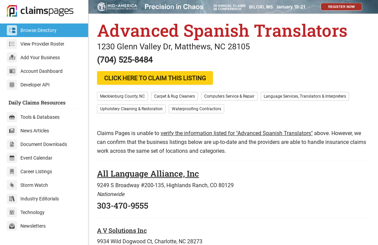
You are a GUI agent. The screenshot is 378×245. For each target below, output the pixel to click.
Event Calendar (29, 158)
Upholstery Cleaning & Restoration (131, 109)
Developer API (28, 85)
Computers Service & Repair (229, 96)
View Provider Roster (35, 44)
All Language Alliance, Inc (148, 173)
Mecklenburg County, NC (122, 96)
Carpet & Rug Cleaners (174, 96)
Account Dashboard (35, 71)
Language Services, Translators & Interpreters (305, 96)
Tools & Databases (33, 117)
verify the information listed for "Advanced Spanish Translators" (237, 133)
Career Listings (29, 171)
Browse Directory (31, 30)
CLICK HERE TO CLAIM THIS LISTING (155, 78)
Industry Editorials (33, 199)
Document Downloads (37, 144)
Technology (26, 212)
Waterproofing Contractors (196, 109)
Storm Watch (27, 185)
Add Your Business (33, 57)
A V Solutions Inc (122, 230)
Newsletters (26, 226)
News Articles (28, 131)
